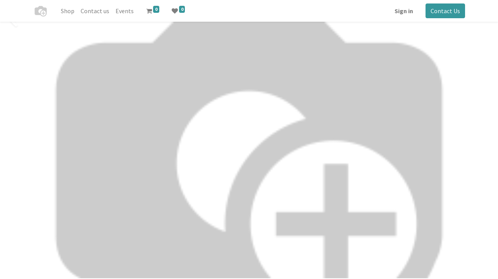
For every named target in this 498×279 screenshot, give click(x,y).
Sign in (403, 11)
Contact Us (444, 11)
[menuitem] (69, 11)
